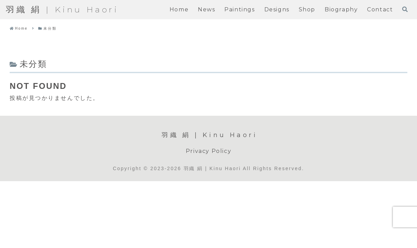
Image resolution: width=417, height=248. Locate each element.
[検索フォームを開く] (405, 9)
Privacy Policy (208, 151)
